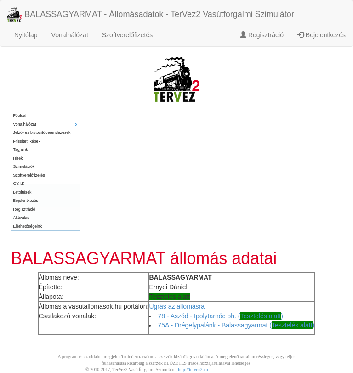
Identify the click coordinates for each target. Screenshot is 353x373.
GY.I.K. (19, 183)
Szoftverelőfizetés (127, 35)
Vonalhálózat (69, 35)
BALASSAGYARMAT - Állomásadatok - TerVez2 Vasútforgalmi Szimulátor (150, 14)
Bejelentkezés (321, 35)
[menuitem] (45, 115)
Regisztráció (262, 35)
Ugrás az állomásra (177, 306)
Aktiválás (21, 217)
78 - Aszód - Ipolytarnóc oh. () (220, 316)
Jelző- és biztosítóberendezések (42, 132)
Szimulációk (24, 166)
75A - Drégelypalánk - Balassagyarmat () (236, 325)
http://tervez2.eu (193, 369)
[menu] (45, 171)
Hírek (18, 158)
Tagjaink (20, 149)
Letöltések (22, 192)
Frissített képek (26, 141)
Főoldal (20, 115)
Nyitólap (26, 35)
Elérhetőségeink (27, 226)
